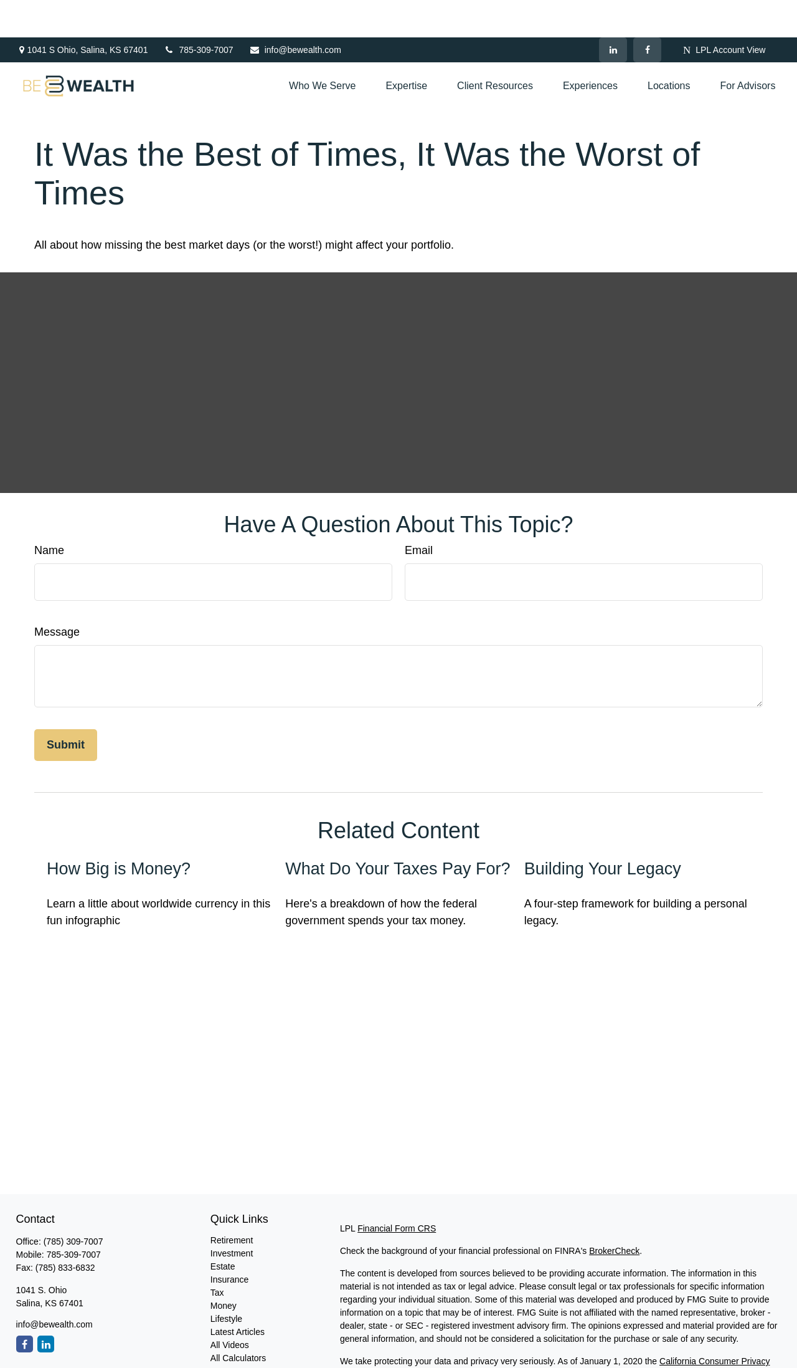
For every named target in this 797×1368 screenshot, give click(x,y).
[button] (322, 48)
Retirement (231, 1203)
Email (419, 513)
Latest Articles (237, 1294)
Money (223, 1268)
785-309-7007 (198, 12)
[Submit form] (65, 708)
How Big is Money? (119, 831)
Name (49, 513)
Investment (231, 1216)
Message (57, 594)
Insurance (229, 1242)
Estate (222, 1229)
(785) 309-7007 (73, 1204)
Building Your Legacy (602, 831)
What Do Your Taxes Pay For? (397, 831)
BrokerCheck (614, 1213)
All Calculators (238, 1321)
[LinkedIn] (613, 12)
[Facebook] (647, 12)
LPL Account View (724, 12)
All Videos (229, 1308)
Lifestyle (226, 1281)
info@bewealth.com (295, 12)
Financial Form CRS (396, 1191)
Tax (217, 1255)
